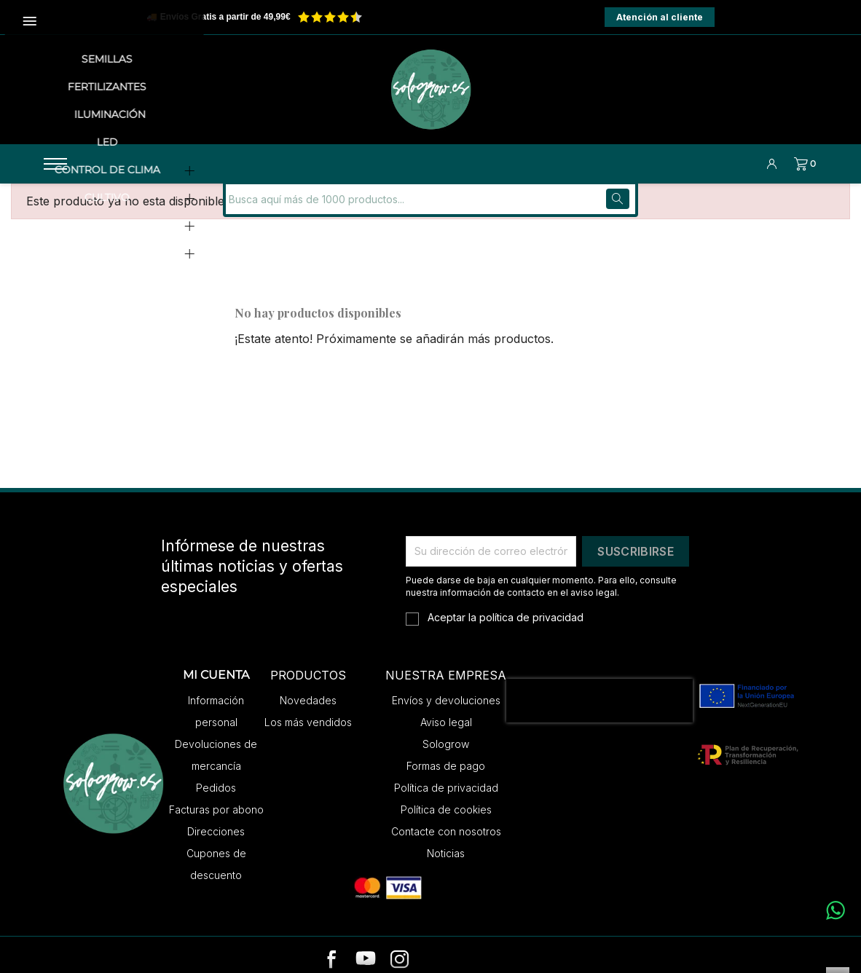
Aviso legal (446, 710)
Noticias (446, 841)
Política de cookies (446, 798)
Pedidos (216, 776)
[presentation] (599, 689)
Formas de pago (445, 754)
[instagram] (399, 949)
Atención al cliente (659, 17)
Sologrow (445, 732)
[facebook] (332, 949)
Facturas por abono (216, 798)
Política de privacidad (446, 776)
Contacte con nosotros (446, 820)
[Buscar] (324, 187)
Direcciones (216, 820)
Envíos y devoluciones (446, 688)
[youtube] (365, 949)
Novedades (308, 688)
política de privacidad (531, 605)
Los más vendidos (308, 710)
